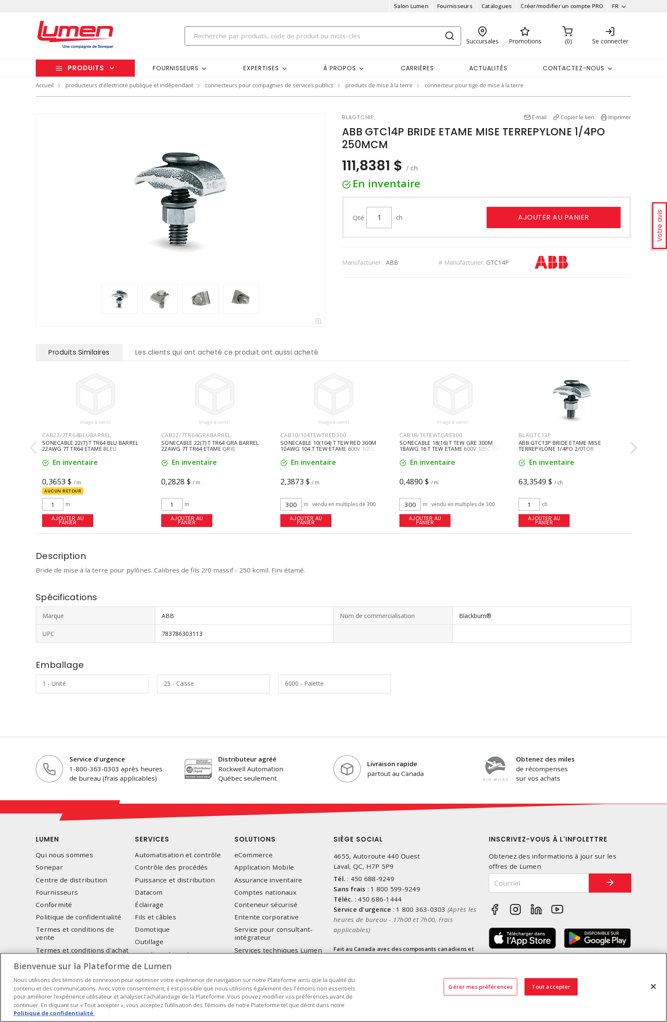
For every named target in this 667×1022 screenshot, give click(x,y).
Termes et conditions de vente (75, 933)
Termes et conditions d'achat (82, 950)
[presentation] (33, 447)
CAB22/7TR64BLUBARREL (76, 435)
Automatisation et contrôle (178, 855)
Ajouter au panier (553, 217)
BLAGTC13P (535, 435)
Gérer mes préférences (480, 986)
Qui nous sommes (64, 855)
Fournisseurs (455, 6)
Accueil (45, 85)
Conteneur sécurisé (266, 905)
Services (152, 839)
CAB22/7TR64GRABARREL (196, 435)
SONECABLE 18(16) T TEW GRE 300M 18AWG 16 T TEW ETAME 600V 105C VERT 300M (452, 448)
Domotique (152, 929)
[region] (333, 987)
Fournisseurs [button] (176, 68)
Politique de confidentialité (78, 917)
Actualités (488, 68)
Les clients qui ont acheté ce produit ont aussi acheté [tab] (227, 352)
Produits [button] (86, 67)
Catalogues (497, 6)
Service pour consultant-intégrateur (273, 933)
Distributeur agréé (247, 759)
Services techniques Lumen (278, 950)
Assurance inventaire (268, 880)
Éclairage (149, 905)
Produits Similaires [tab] (79, 352)
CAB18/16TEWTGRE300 (430, 435)
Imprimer (619, 117)
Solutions (255, 839)
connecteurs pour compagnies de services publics (269, 85)
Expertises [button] (261, 68)
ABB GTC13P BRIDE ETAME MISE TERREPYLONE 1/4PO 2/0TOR (560, 445)
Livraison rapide (392, 763)
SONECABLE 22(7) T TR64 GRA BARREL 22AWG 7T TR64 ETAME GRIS (210, 445)
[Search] (323, 36)
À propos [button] (339, 68)
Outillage (149, 942)
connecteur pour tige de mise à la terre (474, 85)
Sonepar (49, 867)
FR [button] (615, 6)
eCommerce (253, 855)
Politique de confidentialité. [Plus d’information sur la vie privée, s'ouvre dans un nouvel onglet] (54, 1013)
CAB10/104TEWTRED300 (313, 435)
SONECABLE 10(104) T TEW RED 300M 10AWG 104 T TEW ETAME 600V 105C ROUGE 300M (328, 448)
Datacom (148, 892)
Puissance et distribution (175, 880)
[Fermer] (653, 986)
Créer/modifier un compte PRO (562, 6)
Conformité (54, 905)
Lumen (47, 839)
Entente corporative (266, 917)
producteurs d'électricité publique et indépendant (129, 85)
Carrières (417, 68)
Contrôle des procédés (171, 867)
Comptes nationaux (265, 892)
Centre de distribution (72, 880)
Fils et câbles (155, 917)
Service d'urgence (97, 759)
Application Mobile (264, 867)
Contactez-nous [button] (573, 68)
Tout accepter (551, 986)
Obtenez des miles (545, 759)
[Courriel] (539, 883)
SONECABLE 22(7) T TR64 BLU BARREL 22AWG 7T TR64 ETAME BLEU (90, 445)
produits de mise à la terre (379, 85)
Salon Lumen (411, 6)
